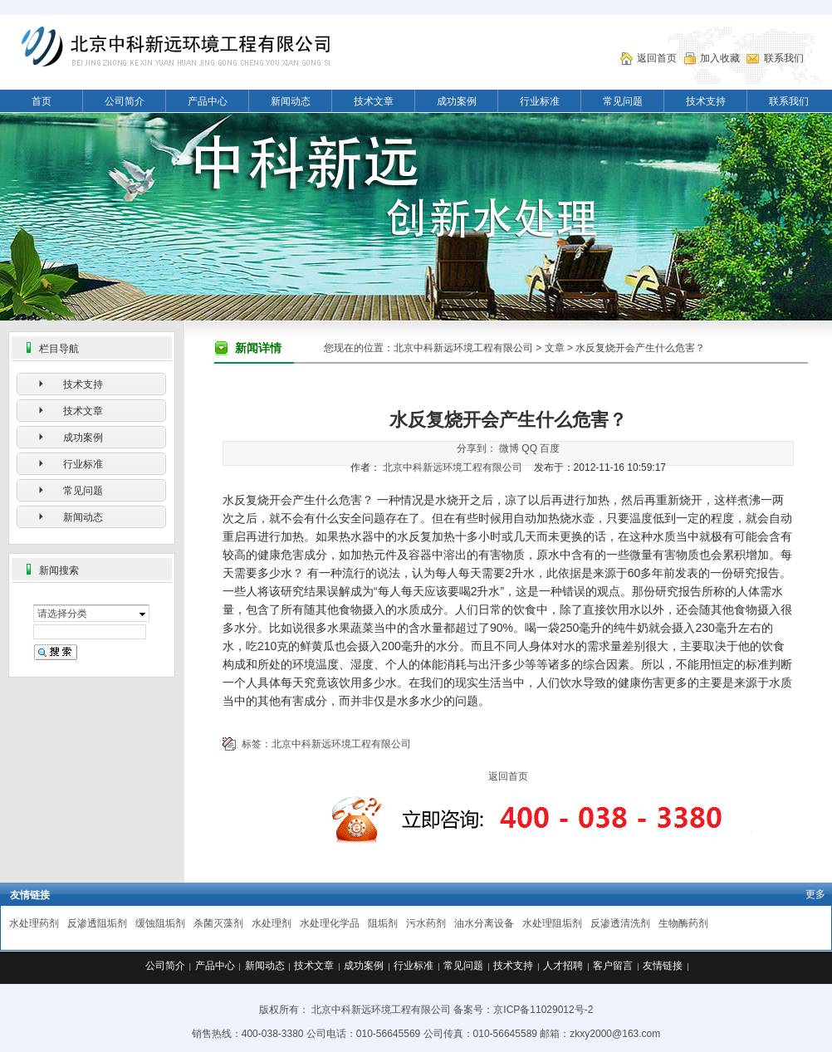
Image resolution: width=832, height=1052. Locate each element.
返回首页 (657, 58)
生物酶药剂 (683, 923)
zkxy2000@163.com (615, 1034)
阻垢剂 (383, 923)
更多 (815, 894)
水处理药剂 (34, 923)
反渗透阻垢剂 (97, 923)
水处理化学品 (330, 923)
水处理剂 (271, 923)
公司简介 (124, 101)
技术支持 (706, 101)
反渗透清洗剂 (620, 923)
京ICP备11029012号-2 (543, 1009)
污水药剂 (426, 923)
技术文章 (374, 101)
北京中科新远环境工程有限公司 (463, 348)
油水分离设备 (484, 923)
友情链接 (663, 965)
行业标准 (540, 101)
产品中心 (208, 101)
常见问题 (623, 101)
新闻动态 (291, 101)
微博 (509, 448)
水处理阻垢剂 (552, 923)
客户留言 (613, 965)
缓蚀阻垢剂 (160, 923)
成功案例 (457, 101)
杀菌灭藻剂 (218, 923)
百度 (550, 448)
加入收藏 (720, 58)
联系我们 (784, 58)
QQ (529, 448)
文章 (555, 348)
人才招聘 (563, 965)
